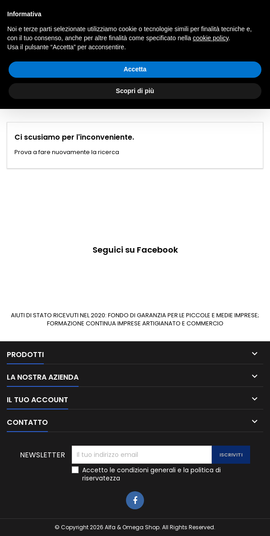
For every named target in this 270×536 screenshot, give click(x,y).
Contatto (19, 7)
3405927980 (168, 7)
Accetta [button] (135, 496)
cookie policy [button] (210, 465)
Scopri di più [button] (135, 517)
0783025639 (91, 7)
